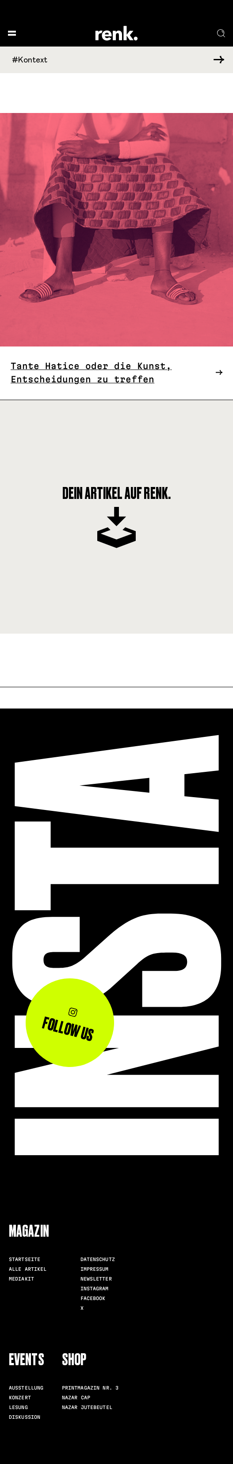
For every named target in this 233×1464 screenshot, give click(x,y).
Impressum (94, 1269)
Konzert (20, 1397)
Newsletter (96, 1278)
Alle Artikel (28, 1269)
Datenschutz (97, 1259)
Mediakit (21, 1278)
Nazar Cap (76, 1397)
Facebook (93, 1298)
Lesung (18, 1407)
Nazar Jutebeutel (87, 1407)
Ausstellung (26, 1387)
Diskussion (24, 1417)
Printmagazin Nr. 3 (90, 1387)
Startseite (24, 1259)
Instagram (94, 1288)
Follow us (68, 1026)
